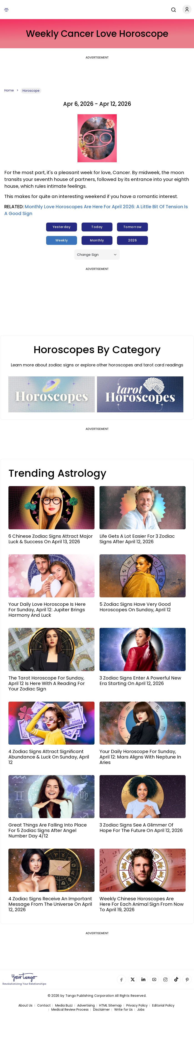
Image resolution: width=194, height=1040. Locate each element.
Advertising (86, 1005)
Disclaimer (101, 1010)
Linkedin (143, 979)
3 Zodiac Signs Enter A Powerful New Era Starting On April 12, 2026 (140, 680)
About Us (25, 1005)
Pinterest (187, 979)
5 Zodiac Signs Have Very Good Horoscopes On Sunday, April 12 (135, 606)
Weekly (61, 240)
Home (9, 90)
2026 (132, 240)
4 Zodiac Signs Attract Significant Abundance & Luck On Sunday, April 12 (48, 757)
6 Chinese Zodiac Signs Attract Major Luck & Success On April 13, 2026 (50, 538)
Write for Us (123, 1010)
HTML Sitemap (110, 1005)
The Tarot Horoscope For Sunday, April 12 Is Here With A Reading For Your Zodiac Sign (46, 683)
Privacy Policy (137, 1005)
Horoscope (31, 90)
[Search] (170, 9)
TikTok (176, 979)
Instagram (165, 979)
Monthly (97, 240)
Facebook (121, 979)
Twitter (132, 979)
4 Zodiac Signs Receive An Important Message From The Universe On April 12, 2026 (50, 904)
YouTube (154, 979)
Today (97, 227)
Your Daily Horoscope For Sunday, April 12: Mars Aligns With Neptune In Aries (140, 757)
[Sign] (97, 254)
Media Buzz (64, 1005)
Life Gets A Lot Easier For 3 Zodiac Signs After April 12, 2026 (137, 538)
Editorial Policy (163, 1005)
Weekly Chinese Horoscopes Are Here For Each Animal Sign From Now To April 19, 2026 (141, 904)
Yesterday (62, 227)
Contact (44, 1005)
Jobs (140, 1010)
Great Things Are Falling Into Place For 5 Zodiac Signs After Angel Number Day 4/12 (47, 830)
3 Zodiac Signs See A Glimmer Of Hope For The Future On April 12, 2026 (141, 827)
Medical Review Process (70, 1010)
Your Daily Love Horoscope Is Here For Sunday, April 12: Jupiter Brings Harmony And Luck (47, 609)
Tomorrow (132, 227)
